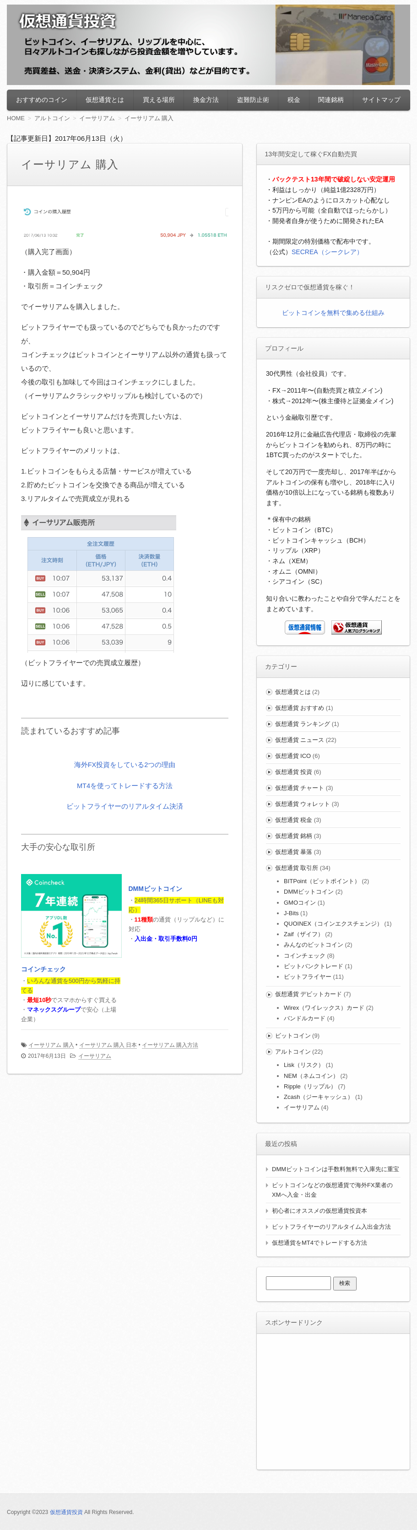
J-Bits (291, 913)
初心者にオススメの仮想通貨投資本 (319, 1210)
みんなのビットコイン (313, 944)
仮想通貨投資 (66, 1512)
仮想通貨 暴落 (294, 851)
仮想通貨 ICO (293, 755)
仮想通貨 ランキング (302, 723)
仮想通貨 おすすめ (300, 707)
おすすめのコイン (41, 99)
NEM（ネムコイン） (311, 1075)
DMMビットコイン (155, 889)
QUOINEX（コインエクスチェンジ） (333, 923)
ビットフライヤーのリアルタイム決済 (124, 806)
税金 (293, 99)
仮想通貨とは (105, 99)
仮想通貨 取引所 (297, 867)
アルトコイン (293, 1051)
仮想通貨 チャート (300, 787)
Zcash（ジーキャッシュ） (318, 1096)
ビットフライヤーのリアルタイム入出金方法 (331, 1226)
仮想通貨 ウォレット (302, 803)
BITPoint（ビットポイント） (322, 881)
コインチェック (43, 969)
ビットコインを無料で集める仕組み (333, 312)
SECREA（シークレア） (327, 252)
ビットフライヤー (307, 976)
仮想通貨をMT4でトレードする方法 (319, 1242)
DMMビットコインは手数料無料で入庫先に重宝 (335, 1169)
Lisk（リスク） (304, 1064)
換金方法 (206, 99)
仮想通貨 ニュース (300, 739)
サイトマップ (381, 99)
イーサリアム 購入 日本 (108, 1045)
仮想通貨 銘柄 (294, 835)
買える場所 (159, 99)
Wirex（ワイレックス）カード (324, 1007)
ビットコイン (293, 1035)
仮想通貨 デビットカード (308, 994)
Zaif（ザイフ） (304, 934)
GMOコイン (300, 902)
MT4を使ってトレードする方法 (125, 785)
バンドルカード (304, 1018)
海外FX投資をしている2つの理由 (125, 764)
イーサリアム (94, 1056)
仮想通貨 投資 (294, 771)
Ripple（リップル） (310, 1086)
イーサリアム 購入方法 (170, 1045)
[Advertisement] (334, 1400)
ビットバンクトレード (313, 966)
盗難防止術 (253, 99)
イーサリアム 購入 (51, 1045)
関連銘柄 (331, 99)
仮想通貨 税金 (294, 819)
